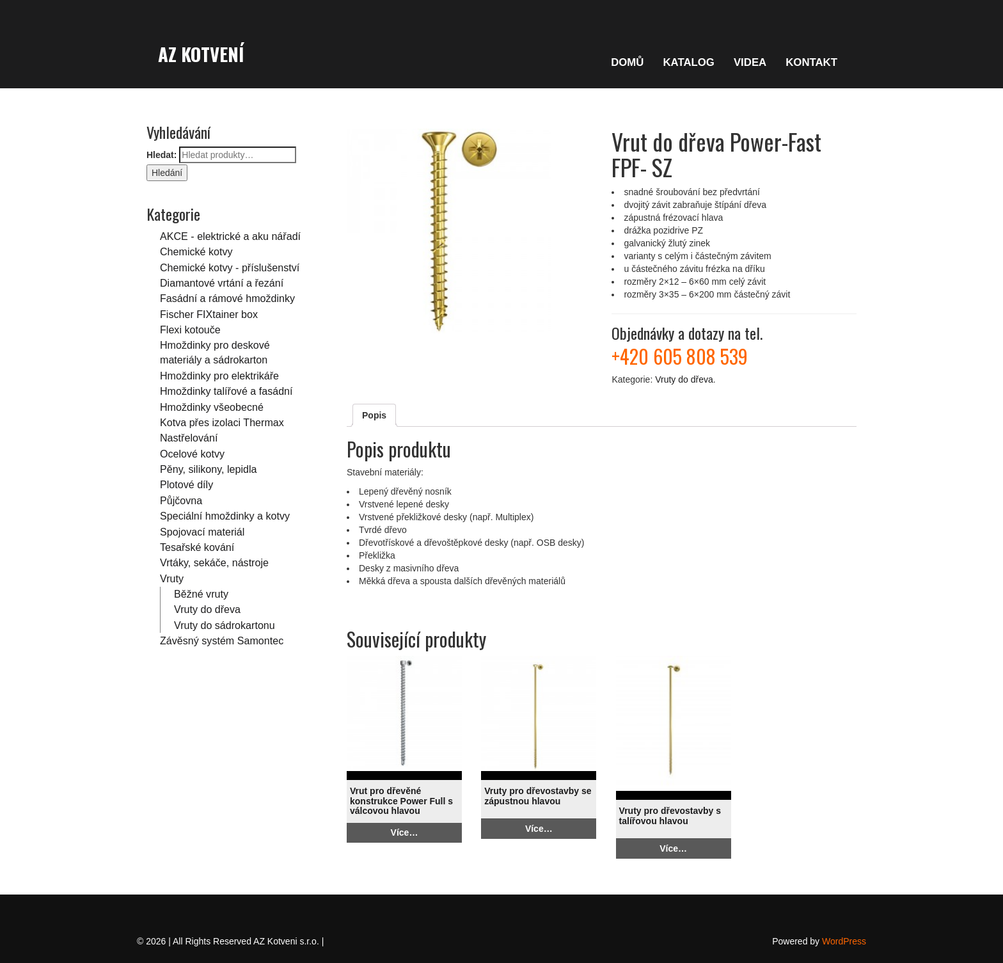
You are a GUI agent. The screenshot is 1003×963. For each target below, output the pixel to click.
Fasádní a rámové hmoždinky (227, 298)
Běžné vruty (201, 594)
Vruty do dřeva (207, 609)
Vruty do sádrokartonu (224, 625)
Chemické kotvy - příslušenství (229, 267)
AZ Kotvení (201, 53)
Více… (404, 832)
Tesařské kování (197, 547)
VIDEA (750, 62)
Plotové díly (186, 484)
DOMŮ (627, 62)
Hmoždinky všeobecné (212, 407)
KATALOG (688, 62)
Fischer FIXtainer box (209, 314)
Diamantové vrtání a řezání (221, 283)
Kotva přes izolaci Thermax (222, 422)
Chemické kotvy (196, 251)
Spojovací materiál (202, 531)
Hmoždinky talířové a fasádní (226, 391)
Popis (374, 415)
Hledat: (161, 155)
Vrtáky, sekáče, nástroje (214, 562)
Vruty (172, 578)
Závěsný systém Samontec (221, 640)
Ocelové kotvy (192, 453)
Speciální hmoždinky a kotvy (225, 515)
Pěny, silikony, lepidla (208, 469)
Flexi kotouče (190, 329)
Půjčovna (181, 500)
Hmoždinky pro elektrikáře (219, 375)
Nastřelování (188, 437)
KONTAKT (811, 62)
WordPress (844, 941)
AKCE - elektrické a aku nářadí (230, 236)
